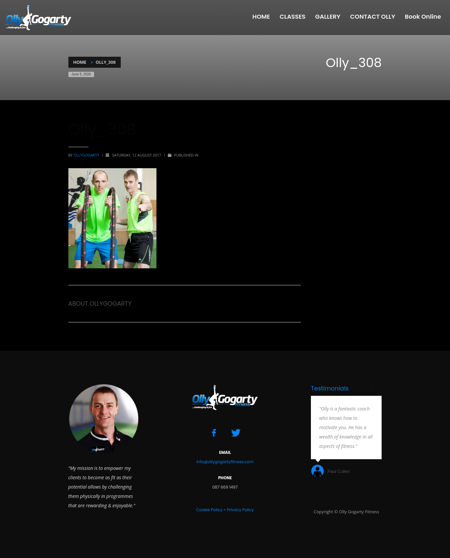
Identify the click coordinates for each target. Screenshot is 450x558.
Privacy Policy (240, 510)
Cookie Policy (209, 510)
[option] (346, 437)
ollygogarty (87, 155)
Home (79, 62)
